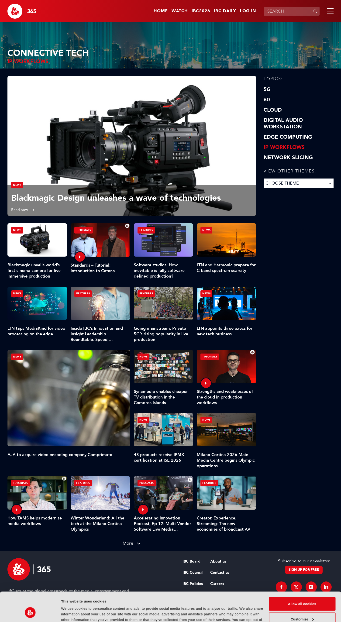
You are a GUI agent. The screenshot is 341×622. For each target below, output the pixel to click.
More (128, 543)
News (17, 185)
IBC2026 (201, 11)
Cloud (273, 110)
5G (267, 89)
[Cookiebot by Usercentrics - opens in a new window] (30, 612)
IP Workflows (284, 147)
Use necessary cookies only (302, 609)
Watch (180, 11)
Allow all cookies (302, 579)
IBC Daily (225, 11)
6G (267, 99)
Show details (72, 613)
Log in (248, 11)
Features (146, 230)
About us (218, 561)
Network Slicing (288, 157)
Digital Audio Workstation (283, 123)
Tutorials (83, 230)
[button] (329, 11)
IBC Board (191, 561)
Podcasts (146, 483)
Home (161, 11)
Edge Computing (288, 137)
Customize (302, 594)
